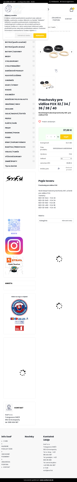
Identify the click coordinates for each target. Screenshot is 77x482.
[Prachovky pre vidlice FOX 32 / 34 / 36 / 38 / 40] (55, 51)
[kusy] (50, 137)
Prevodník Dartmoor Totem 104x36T (24, 374)
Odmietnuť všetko (24, 36)
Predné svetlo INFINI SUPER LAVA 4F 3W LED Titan (24, 357)
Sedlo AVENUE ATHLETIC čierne (64, 309)
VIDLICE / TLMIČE (50, 27)
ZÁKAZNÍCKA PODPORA (56, 19)
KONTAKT (68, 19)
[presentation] (40, 52)
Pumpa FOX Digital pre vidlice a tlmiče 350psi (65, 257)
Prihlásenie (55, 2)
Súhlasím (40, 35)
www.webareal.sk (46, 480)
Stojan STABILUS (46, 312)
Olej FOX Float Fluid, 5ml (47, 256)
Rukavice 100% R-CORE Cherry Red (25, 391)
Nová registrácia (68, 2)
